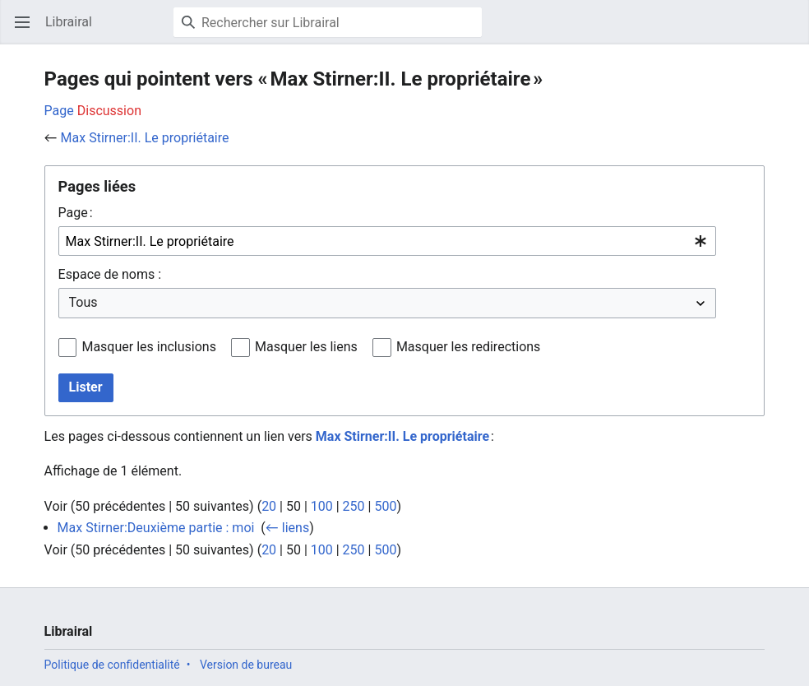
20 (268, 506)
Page (59, 110)
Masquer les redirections (468, 347)
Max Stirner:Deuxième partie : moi (156, 527)
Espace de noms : (109, 274)
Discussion (109, 110)
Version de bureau (246, 664)
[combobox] (387, 241)
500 (385, 506)
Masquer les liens (306, 347)
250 (354, 506)
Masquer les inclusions (148, 347)
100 (322, 506)
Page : (75, 212)
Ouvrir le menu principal (27, 30)
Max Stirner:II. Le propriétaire (145, 138)
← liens (287, 527)
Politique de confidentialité (112, 664)
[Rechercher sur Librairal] (327, 22)
